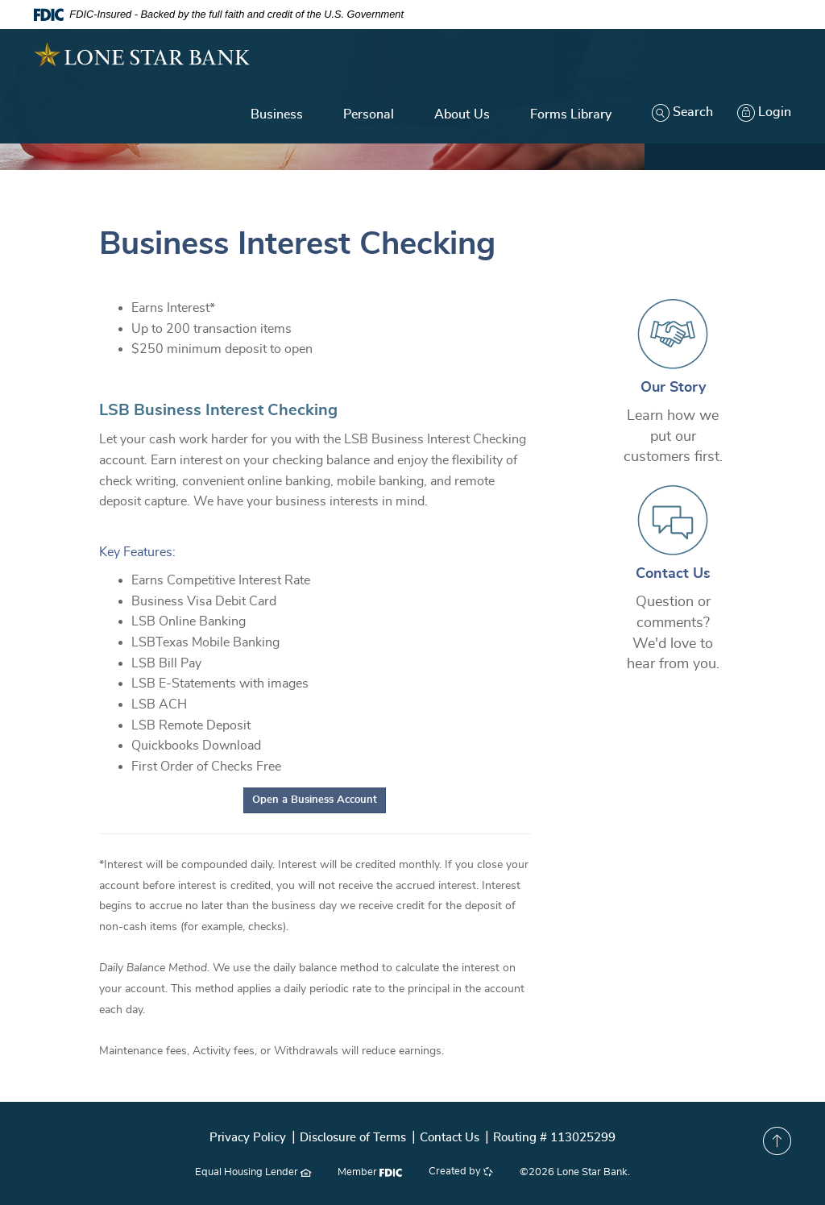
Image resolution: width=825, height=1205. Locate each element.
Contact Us (673, 574)
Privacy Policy (247, 1138)
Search (682, 112)
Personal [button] (368, 114)
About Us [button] (462, 114)
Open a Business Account (319, 798)
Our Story (673, 387)
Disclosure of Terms (353, 1138)
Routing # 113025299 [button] (554, 1138)
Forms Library (570, 114)
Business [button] (277, 114)
